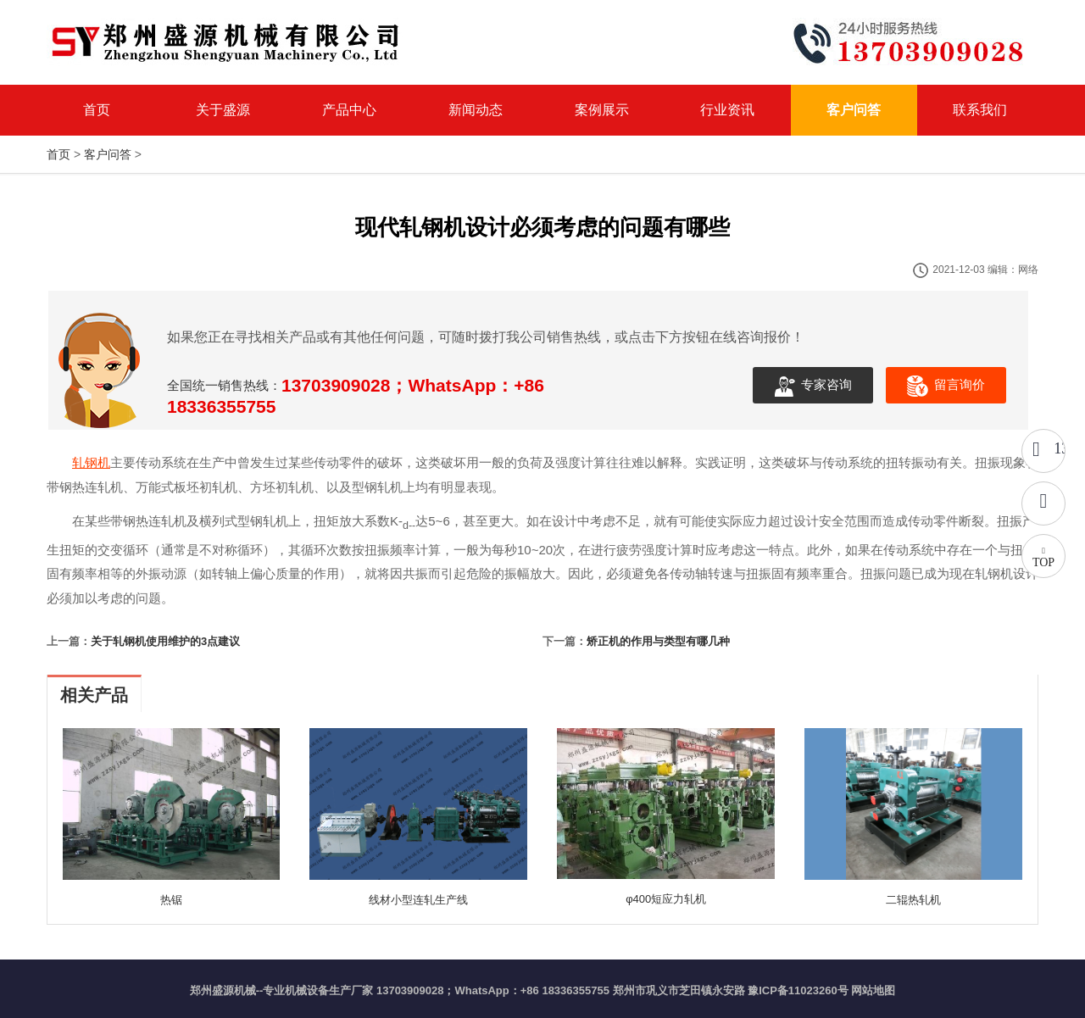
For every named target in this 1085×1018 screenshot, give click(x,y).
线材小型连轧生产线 (418, 899)
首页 (96, 110)
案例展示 (602, 110)
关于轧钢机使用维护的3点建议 (165, 641)
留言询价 (946, 386)
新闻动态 (475, 110)
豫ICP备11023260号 (798, 990)
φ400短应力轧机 (666, 899)
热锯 (171, 899)
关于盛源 (223, 110)
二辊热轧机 (913, 899)
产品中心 (349, 110)
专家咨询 (813, 386)
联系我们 (980, 110)
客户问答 (853, 110)
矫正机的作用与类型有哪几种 (658, 641)
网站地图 (873, 990)
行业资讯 (727, 110)
